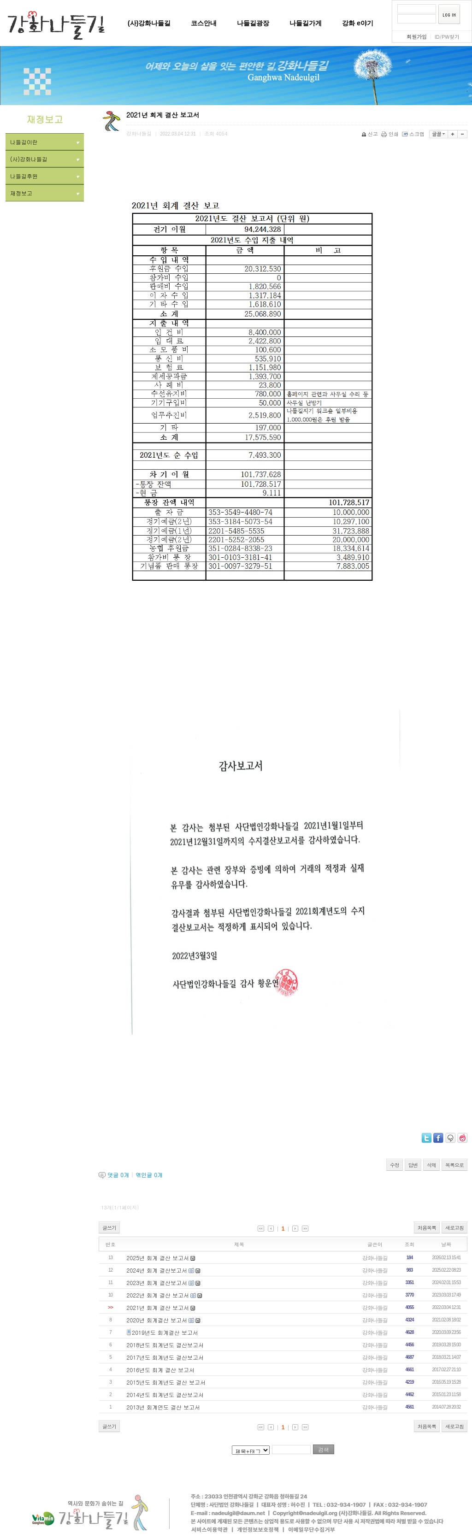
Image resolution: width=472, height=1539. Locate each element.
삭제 (431, 1165)
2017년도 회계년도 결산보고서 (165, 1357)
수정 (394, 1165)
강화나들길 (375, 1258)
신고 (370, 133)
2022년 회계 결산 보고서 (158, 1295)
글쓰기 (109, 1227)
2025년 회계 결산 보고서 (158, 1258)
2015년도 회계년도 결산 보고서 (166, 1382)
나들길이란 (44, 142)
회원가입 (417, 36)
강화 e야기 (357, 23)
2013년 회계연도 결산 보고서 (164, 1407)
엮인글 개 (149, 1175)
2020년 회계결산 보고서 (157, 1320)
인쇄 (391, 133)
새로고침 (454, 1227)
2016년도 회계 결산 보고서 (161, 1370)
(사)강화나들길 (149, 23)
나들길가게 (305, 23)
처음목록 (427, 1227)
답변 (413, 1165)
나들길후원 (44, 176)
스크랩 (414, 133)
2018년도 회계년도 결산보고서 (165, 1345)
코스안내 (204, 23)
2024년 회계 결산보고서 (157, 1270)
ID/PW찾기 (447, 36)
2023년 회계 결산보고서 (157, 1282)
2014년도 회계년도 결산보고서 (165, 1394)
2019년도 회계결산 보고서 (165, 1332)
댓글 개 (118, 1175)
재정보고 (44, 193)
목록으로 (454, 1165)
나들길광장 (253, 23)
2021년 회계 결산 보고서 (158, 1307)
